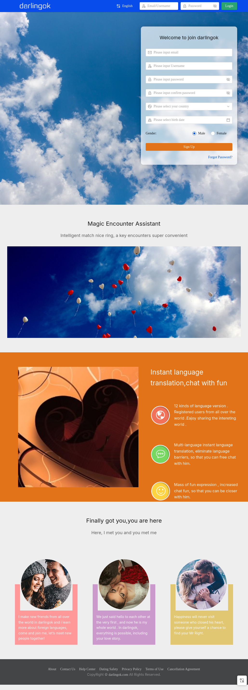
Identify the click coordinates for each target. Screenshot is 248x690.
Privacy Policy (132, 669)
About (52, 669)
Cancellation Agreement (183, 669)
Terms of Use (154, 669)
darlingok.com (118, 675)
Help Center (87, 669)
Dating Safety (108, 669)
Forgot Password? (220, 157)
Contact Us (67, 669)
